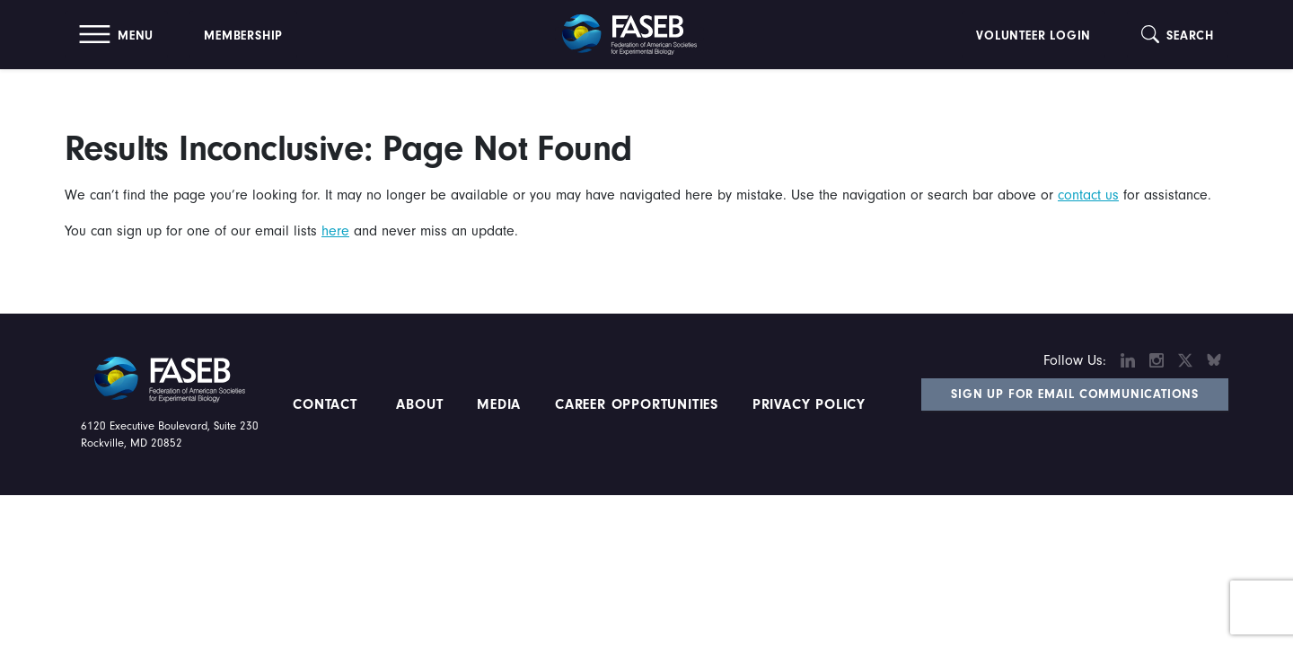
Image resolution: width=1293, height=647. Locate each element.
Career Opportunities (634, 404)
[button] (116, 34)
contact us (1088, 195)
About (420, 404)
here (335, 231)
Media (499, 404)
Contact (327, 404)
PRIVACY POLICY (809, 404)
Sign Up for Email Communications (1075, 394)
